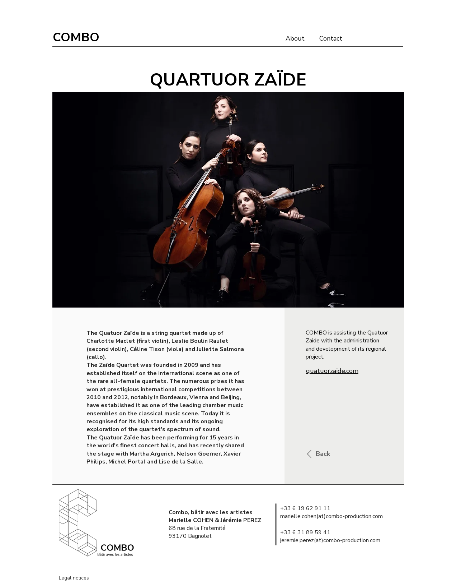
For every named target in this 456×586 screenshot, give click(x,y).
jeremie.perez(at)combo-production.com (330, 540)
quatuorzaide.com (332, 370)
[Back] (316, 454)
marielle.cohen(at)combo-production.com (331, 516)
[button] (228, 200)
